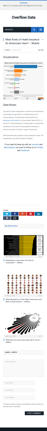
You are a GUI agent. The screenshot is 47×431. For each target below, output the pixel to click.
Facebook (25, 150)
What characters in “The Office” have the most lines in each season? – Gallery (24, 300)
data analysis (9, 147)
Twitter (40, 147)
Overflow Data (23, 17)
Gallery (41, 50)
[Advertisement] (23, 178)
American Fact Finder (10, 120)
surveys (35, 144)
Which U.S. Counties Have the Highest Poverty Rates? (24, 6)
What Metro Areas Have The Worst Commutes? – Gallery (19, 261)
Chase (7, 50)
